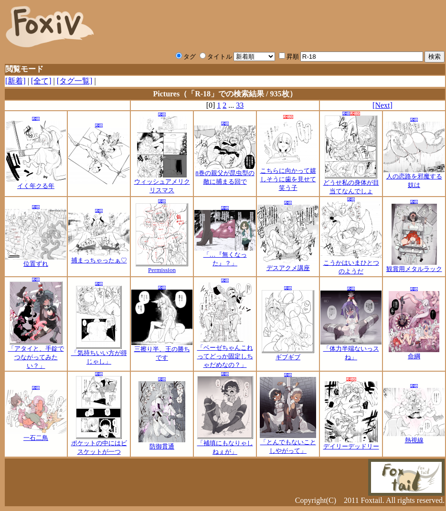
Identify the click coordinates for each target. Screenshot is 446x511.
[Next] (382, 105)
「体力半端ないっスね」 (351, 350)
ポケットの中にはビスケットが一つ (99, 444)
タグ (186, 56)
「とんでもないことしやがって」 (288, 443)
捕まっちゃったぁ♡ (98, 257)
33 (240, 105)
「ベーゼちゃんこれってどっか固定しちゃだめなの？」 (225, 353)
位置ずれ (35, 260)
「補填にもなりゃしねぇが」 (225, 444)
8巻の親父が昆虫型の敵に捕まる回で (224, 174)
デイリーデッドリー (351, 443)
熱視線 (414, 437)
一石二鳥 (35, 434)
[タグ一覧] (75, 81)
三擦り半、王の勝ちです (161, 350)
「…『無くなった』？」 (224, 256)
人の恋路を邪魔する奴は (414, 177)
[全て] (41, 81)
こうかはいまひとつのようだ (351, 264)
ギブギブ (288, 354)
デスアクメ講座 (288, 264)
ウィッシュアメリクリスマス (162, 183)
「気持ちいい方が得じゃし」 (99, 354)
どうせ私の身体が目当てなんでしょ (351, 184)
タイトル (216, 56)
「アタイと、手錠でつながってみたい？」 (36, 354)
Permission (162, 267)
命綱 (414, 353)
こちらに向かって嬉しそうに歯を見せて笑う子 (288, 176)
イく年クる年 (36, 182)
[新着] (15, 81)
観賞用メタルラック (414, 265)
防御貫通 (161, 443)
